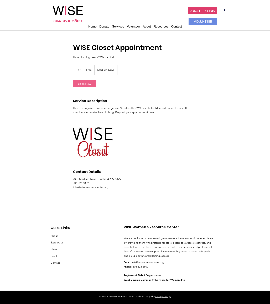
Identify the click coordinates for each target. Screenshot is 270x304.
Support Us (57, 242)
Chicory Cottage (163, 296)
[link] (84, 83)
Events (54, 256)
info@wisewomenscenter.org (148, 262)
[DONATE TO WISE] (202, 10)
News (54, 249)
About (54, 235)
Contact (55, 262)
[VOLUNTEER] (203, 21)
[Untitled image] (93, 142)
